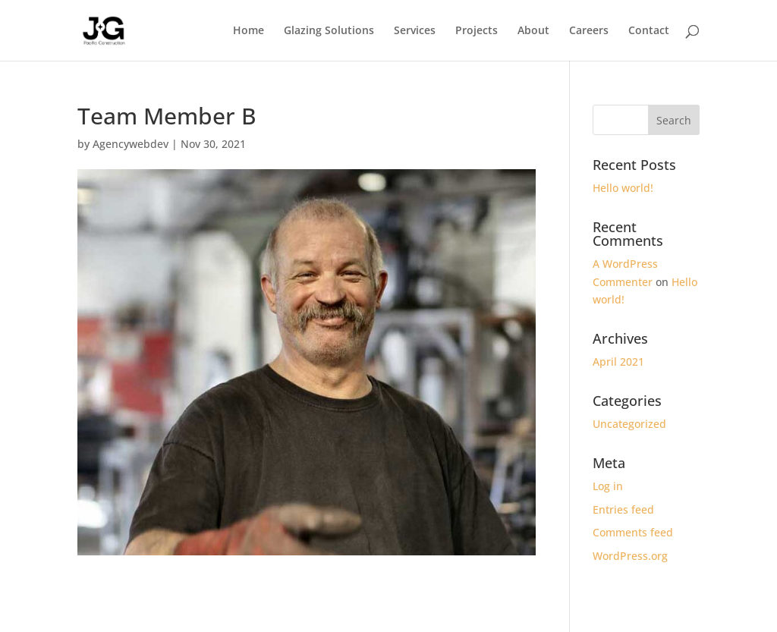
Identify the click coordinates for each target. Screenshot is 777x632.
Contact (648, 31)
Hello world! (623, 188)
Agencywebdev (130, 144)
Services (415, 31)
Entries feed (623, 509)
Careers (589, 31)
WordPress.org (630, 556)
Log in (608, 486)
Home (248, 31)
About (533, 31)
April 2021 (618, 361)
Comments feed (633, 532)
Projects (476, 31)
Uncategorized (629, 424)
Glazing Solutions (329, 31)
